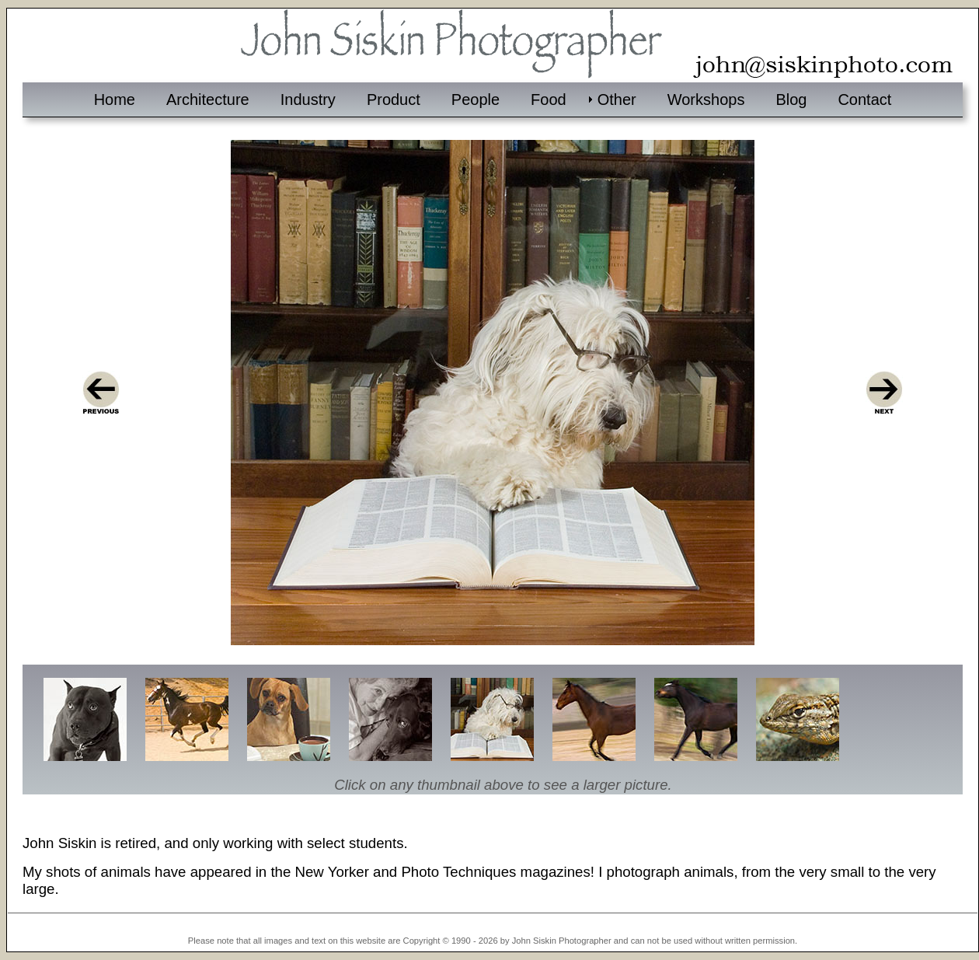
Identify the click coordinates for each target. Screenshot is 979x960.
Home (114, 99)
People (475, 99)
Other (617, 99)
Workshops (706, 99)
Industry (308, 99)
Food (548, 99)
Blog (791, 99)
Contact (864, 99)
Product (393, 99)
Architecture (207, 99)
